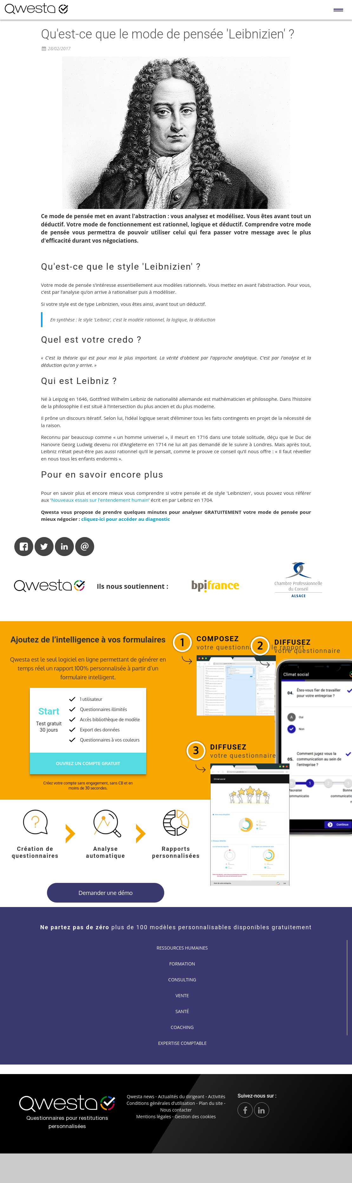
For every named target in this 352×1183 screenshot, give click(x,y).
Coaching (182, 1027)
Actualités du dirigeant (181, 1096)
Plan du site (211, 1103)
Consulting (182, 980)
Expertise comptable (182, 1043)
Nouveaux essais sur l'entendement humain (100, 500)
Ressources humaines (182, 948)
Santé (182, 1011)
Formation (182, 964)
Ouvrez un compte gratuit (88, 763)
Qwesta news (140, 1096)
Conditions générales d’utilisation (161, 1103)
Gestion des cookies (195, 1116)
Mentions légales (153, 1116)
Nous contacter (176, 1110)
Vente (182, 995)
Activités (216, 1096)
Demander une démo (106, 892)
